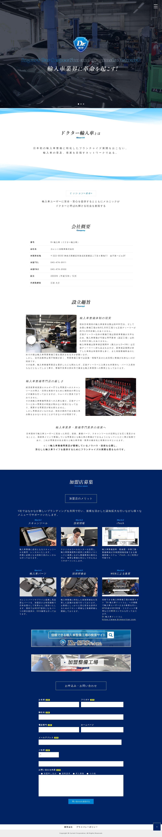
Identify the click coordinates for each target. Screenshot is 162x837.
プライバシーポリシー (87, 827)
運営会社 (68, 827)
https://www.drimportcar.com (119, 619)
